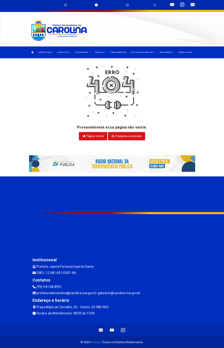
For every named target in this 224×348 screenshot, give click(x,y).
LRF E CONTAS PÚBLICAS (143, 52)
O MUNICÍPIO (64, 52)
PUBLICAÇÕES (167, 52)
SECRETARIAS (82, 52)
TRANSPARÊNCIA (118, 52)
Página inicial (93, 136)
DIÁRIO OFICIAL (185, 52)
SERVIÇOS (100, 52)
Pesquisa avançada (126, 136)
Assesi (95, 342)
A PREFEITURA (45, 52)
